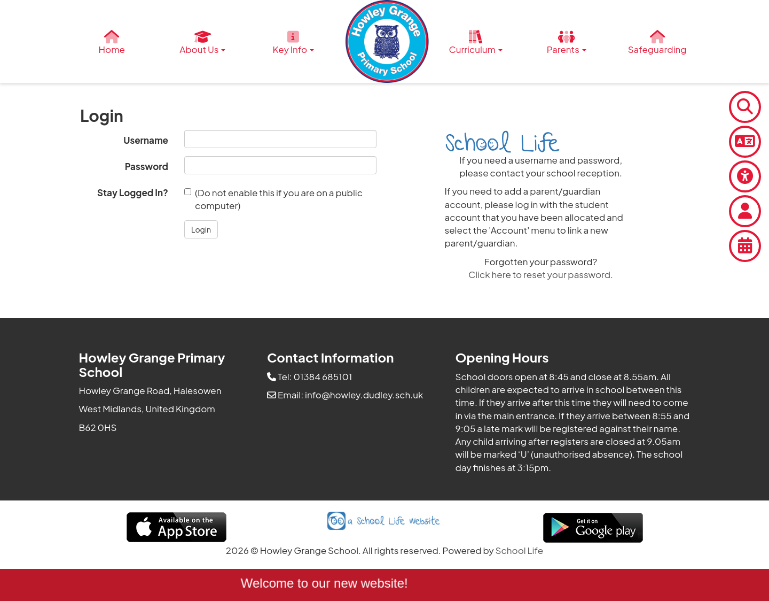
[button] (201, 229)
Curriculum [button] (476, 42)
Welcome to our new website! (326, 583)
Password (146, 166)
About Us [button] (202, 42)
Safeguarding (657, 42)
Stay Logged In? (132, 192)
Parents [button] (566, 42)
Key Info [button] (294, 42)
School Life (520, 550)
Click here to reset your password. (540, 274)
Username (145, 140)
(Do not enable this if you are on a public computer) (273, 199)
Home (112, 42)
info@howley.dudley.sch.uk (364, 394)
